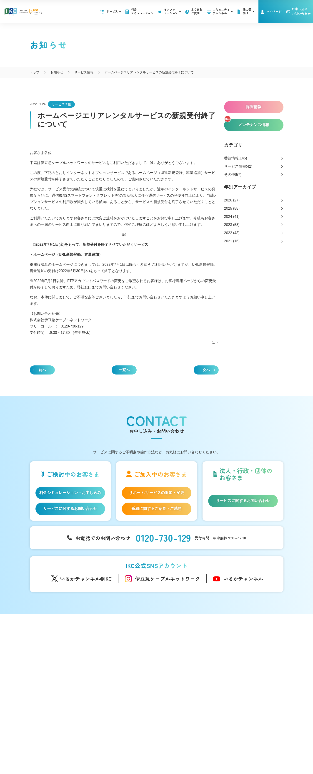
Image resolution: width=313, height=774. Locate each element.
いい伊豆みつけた (117, 684)
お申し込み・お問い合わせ (245, 657)
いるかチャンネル (243, 578)
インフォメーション (187, 639)
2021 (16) (232, 241)
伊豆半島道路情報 (117, 693)
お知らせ (179, 647)
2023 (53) (232, 225)
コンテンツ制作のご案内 (190, 696)
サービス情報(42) (238, 166)
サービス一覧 (57, 639)
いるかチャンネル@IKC (86, 578)
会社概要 (114, 751)
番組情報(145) (235, 158)
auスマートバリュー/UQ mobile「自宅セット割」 (68, 678)
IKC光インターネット (63, 654)
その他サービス (184, 703)
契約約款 (198, 751)
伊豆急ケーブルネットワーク (167, 578)
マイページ (274, 11)
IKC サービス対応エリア (65, 694)
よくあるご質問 (196, 11)
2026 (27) (232, 200)
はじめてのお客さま (62, 647)
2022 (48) (232, 233)
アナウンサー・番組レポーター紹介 (130, 652)
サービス (113, 11)
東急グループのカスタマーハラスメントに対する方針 (189, 756)
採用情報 (231, 667)
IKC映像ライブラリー (120, 671)
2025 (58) (232, 208)
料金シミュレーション (142, 11)
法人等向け (180, 680)
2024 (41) (232, 216)
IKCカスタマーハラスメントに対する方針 (115, 756)
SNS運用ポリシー (140, 751)
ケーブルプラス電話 (62, 669)
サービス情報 (61, 104)
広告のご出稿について (188, 689)
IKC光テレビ (56, 662)
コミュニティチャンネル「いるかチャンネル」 (123, 642)
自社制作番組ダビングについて (117, 662)
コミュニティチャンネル (223, 11)
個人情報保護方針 (172, 751)
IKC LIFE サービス (60, 687)
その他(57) (232, 174)
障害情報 (179, 654)
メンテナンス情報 (185, 662)
